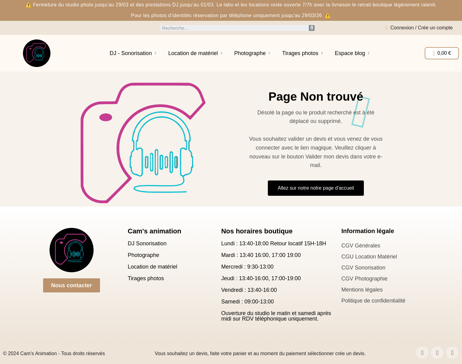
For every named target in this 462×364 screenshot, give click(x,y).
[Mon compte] (419, 28)
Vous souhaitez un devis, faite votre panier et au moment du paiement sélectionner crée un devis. (260, 353)
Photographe (252, 53)
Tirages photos (302, 53)
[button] (316, 188)
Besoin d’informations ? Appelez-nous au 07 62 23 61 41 (78, 27)
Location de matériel (195, 53)
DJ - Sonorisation (133, 53)
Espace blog (352, 53)
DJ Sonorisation (147, 243)
